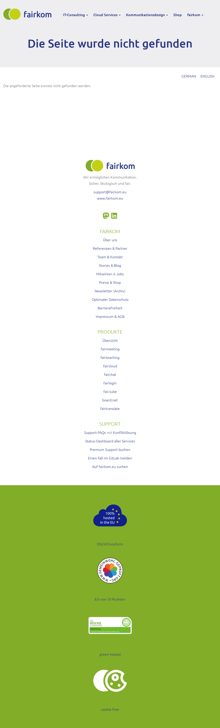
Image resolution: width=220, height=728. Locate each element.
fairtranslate (110, 408)
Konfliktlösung (124, 432)
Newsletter (103, 290)
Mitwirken (104, 273)
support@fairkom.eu (110, 191)
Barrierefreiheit (110, 307)
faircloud (110, 365)
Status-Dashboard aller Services (110, 440)
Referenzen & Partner (110, 248)
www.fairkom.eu (110, 198)
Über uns (110, 239)
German (188, 75)
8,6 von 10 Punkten (110, 599)
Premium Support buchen (110, 449)
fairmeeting (110, 348)
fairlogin (110, 382)
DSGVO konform (110, 543)
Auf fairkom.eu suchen (110, 466)
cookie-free (110, 709)
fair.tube (110, 391)
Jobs (120, 273)
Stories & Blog (110, 265)
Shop (177, 14)
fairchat (110, 374)
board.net (110, 399)
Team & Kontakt (110, 256)
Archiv (119, 290)
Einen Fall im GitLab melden (110, 457)
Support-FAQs (95, 432)
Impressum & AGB (110, 316)
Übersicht (110, 340)
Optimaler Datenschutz (110, 299)
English (207, 75)
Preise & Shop (110, 282)
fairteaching (110, 357)
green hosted (110, 654)
